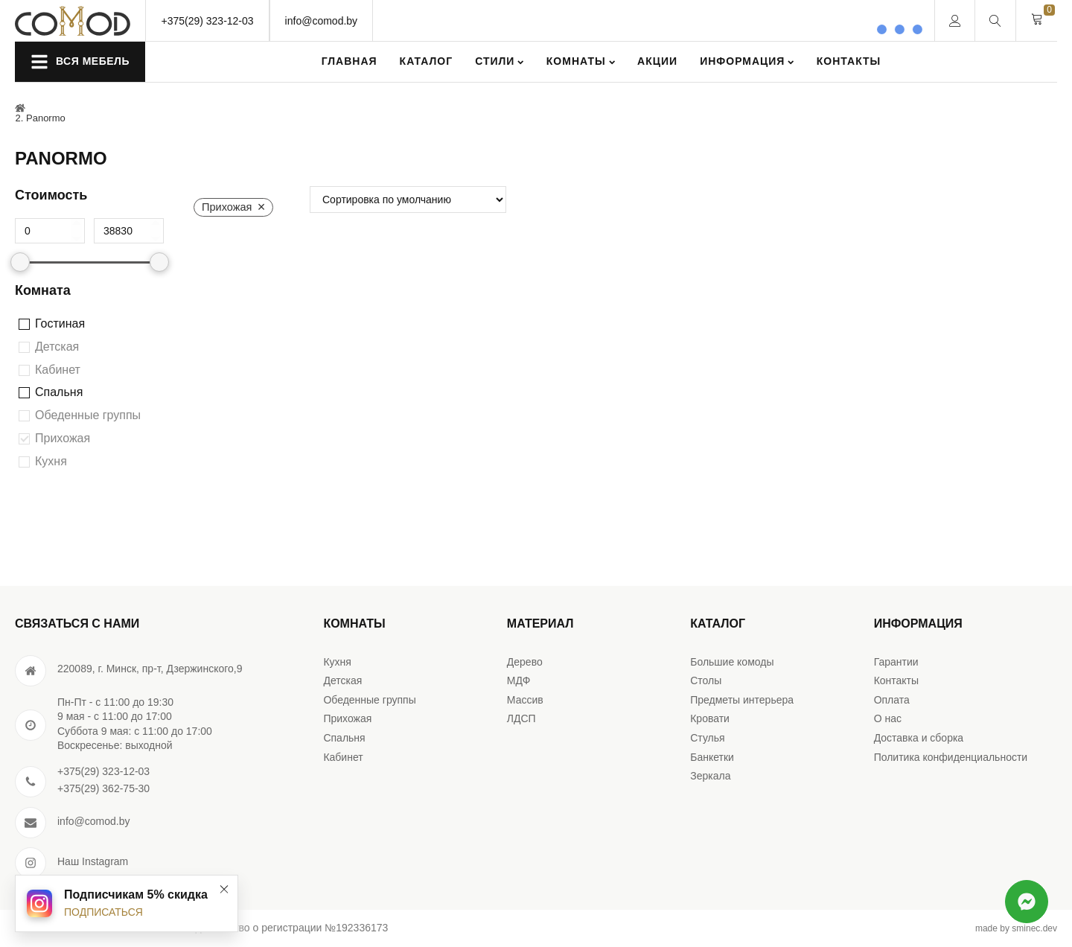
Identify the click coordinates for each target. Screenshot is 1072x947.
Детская (57, 346)
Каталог (426, 61)
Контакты (849, 61)
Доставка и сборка (919, 738)
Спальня (59, 392)
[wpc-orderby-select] (408, 199)
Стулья (707, 738)
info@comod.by (321, 21)
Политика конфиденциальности (951, 757)
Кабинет (57, 369)
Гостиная (60, 323)
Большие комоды (731, 662)
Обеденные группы (88, 415)
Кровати (710, 718)
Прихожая (62, 438)
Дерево (525, 662)
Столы (705, 680)
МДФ (518, 680)
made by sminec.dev (1016, 928)
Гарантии (896, 662)
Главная (349, 61)
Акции (657, 61)
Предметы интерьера (742, 700)
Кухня (51, 461)
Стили (499, 61)
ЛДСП (521, 718)
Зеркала (710, 776)
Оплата (892, 700)
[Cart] (1037, 20)
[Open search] (995, 21)
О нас (888, 718)
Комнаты (580, 61)
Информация (747, 61)
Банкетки (712, 757)
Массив (525, 700)
